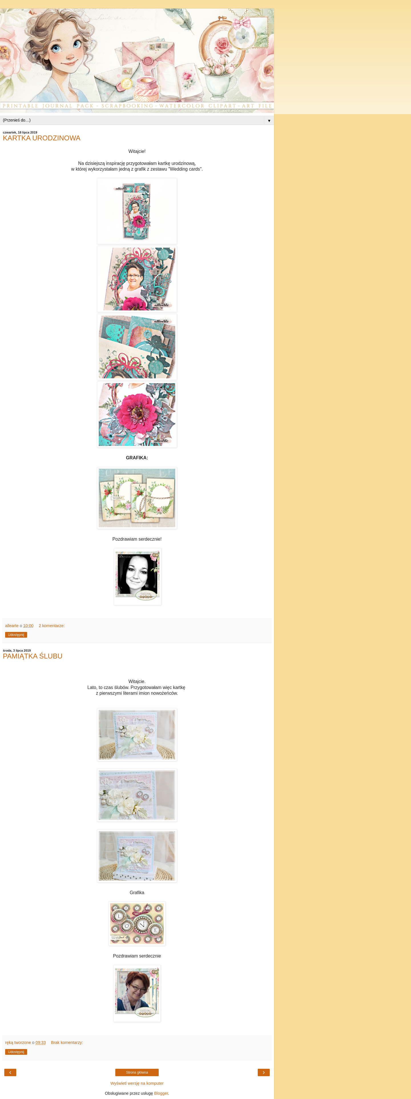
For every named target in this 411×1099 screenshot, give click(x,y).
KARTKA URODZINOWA (41, 138)
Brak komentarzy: (67, 1042)
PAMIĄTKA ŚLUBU (33, 656)
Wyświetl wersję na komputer (137, 1083)
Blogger (161, 1093)
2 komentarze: (52, 625)
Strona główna (137, 1072)
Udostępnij (16, 635)
